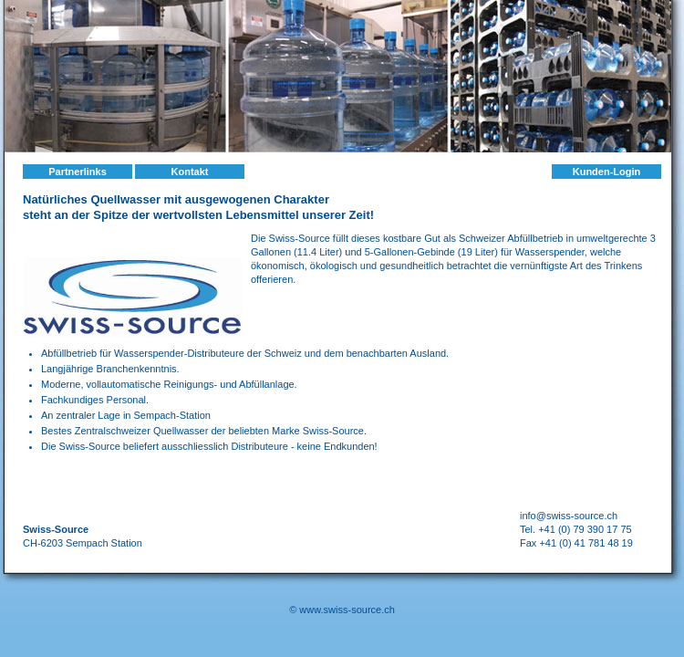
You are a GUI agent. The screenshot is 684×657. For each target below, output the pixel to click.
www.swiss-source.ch (347, 609)
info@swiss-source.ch (568, 515)
